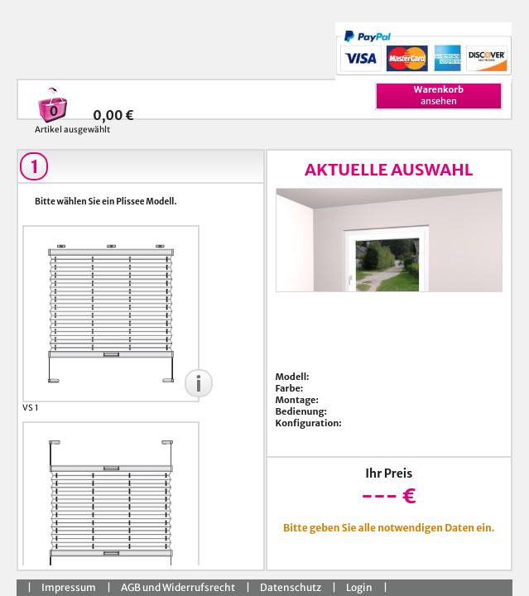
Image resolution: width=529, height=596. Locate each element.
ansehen (439, 95)
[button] (199, 383)
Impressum (68, 587)
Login (359, 587)
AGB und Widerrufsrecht (178, 587)
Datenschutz (290, 587)
